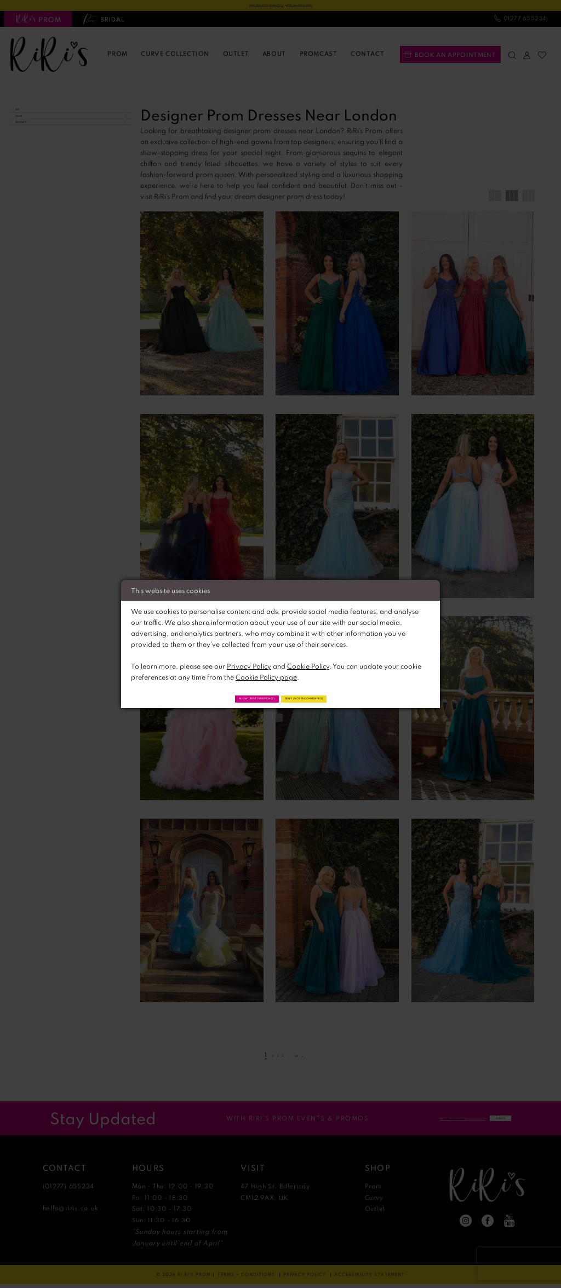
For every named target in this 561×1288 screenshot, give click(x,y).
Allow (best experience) (225, 697)
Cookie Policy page (266, 674)
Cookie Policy (308, 663)
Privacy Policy (249, 663)
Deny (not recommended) (335, 697)
